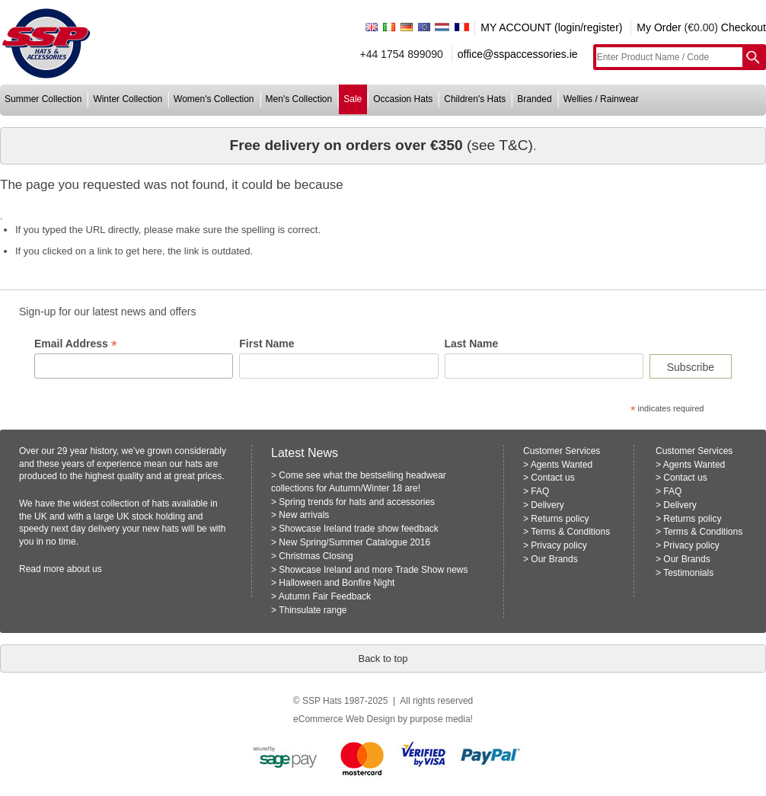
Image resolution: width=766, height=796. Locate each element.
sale (352, 99)
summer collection (43, 99)
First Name (266, 343)
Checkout (743, 27)
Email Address (75, 344)
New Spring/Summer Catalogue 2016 (354, 542)
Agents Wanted (562, 464)
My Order (659, 27)
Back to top (382, 658)
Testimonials (688, 572)
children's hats (475, 99)
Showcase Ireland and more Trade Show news (373, 569)
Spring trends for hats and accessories (357, 502)
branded (534, 99)
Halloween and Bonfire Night (336, 582)
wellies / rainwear (601, 99)
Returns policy (560, 518)
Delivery (547, 505)
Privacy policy (558, 545)
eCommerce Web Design (344, 719)
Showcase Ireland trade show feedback (358, 528)
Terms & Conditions (570, 531)
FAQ (540, 491)
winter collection (127, 99)
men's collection (299, 99)
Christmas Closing (316, 556)
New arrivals (304, 515)
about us (84, 569)
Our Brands (554, 559)
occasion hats (402, 99)
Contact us (552, 477)
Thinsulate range (312, 610)
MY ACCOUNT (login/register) (551, 27)
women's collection (214, 99)
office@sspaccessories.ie (518, 54)
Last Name (472, 343)
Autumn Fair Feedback (325, 596)
